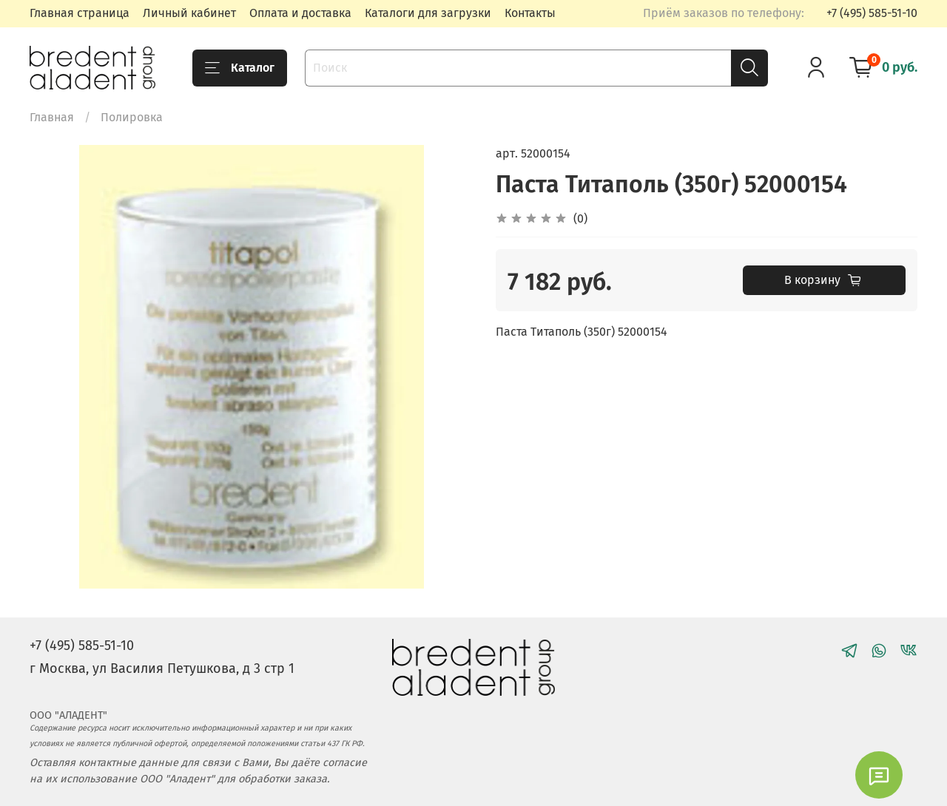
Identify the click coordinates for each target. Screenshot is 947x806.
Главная (52, 117)
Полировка (132, 117)
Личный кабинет (189, 13)
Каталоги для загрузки (428, 13)
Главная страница (79, 13)
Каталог (239, 68)
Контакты (530, 13)
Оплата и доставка (300, 13)
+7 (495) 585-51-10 (871, 13)
